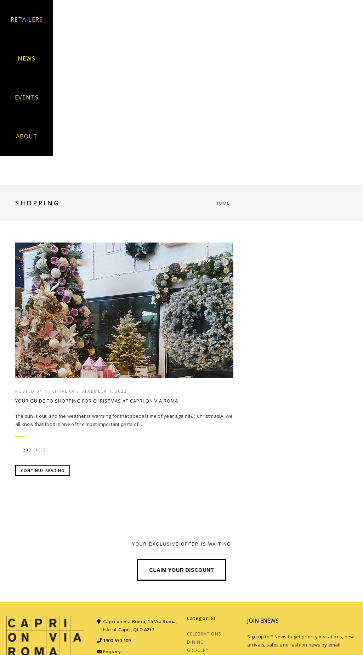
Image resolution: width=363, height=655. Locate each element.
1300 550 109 (117, 640)
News (26, 58)
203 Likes (31, 450)
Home (222, 203)
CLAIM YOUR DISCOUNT (181, 570)
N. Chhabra (60, 391)
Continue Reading (42, 470)
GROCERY (198, 650)
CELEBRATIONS (204, 634)
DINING (195, 642)
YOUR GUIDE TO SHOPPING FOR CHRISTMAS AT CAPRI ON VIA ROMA (96, 401)
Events (27, 97)
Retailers (27, 19)
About (27, 136)
